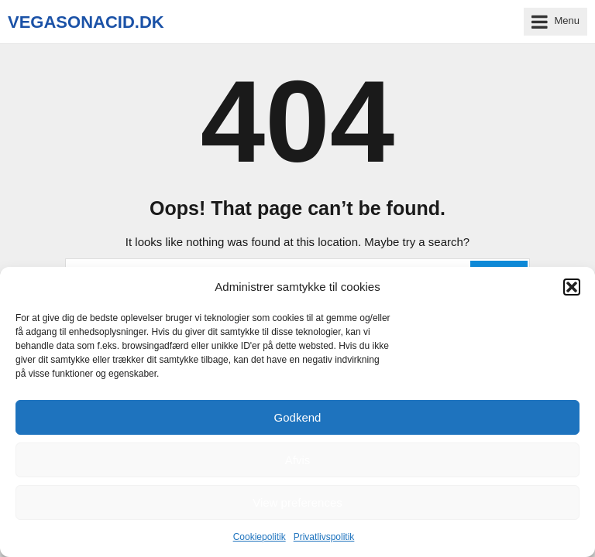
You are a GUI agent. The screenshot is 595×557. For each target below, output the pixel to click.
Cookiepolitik (259, 536)
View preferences (297, 502)
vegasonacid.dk (86, 22)
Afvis (298, 459)
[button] (572, 287)
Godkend (298, 417)
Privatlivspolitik (324, 536)
